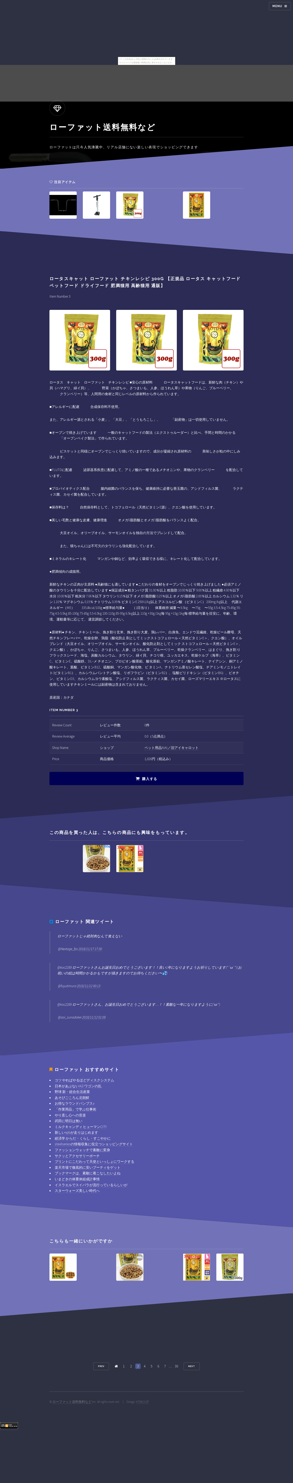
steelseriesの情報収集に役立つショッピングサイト (94, 1144)
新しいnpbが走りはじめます (76, 1132)
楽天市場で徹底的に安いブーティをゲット (87, 1167)
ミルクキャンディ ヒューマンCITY (81, 1127)
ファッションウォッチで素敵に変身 (82, 1150)
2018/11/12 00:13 (88, 986)
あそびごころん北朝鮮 (72, 1097)
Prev (101, 1366)
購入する (149, 779)
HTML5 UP (142, 1402)
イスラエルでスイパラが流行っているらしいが (91, 1185)
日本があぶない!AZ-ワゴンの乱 (78, 1086)
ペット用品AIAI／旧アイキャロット (171, 747)
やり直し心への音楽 (70, 1115)
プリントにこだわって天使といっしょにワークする (94, 1161)
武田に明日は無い (68, 1121)
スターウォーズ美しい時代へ (77, 1190)
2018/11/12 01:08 (94, 1017)
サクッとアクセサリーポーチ (77, 1156)
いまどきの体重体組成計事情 (77, 1179)
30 (176, 1366)
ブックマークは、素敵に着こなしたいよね (87, 1173)
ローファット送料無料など (72, 1402)
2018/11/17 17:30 (90, 949)
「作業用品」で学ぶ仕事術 (75, 1109)
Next (191, 1366)
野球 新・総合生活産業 (72, 1092)
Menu (277, 6)
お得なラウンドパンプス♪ (75, 1103)
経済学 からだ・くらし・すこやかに (83, 1138)
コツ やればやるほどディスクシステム (84, 1080)
